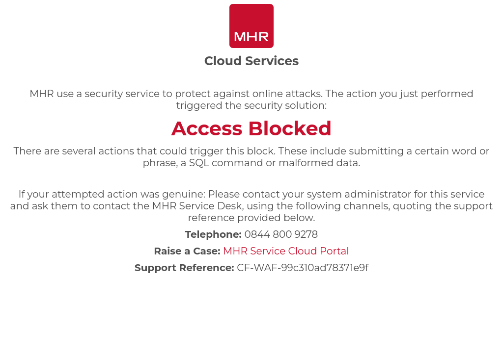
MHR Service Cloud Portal (286, 251)
